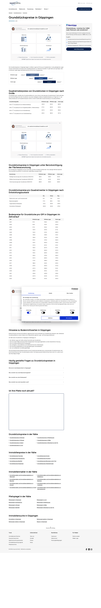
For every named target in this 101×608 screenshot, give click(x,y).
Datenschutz (54, 593)
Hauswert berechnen (14, 593)
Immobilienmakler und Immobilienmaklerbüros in (23, 542)
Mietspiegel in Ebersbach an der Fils (45, 562)
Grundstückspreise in (17, 492)
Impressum (53, 591)
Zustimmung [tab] (31, 293)
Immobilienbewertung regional (16, 597)
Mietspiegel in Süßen (42, 560)
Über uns (32, 591)
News (31, 597)
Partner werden (76, 591)
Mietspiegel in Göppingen (15, 555)
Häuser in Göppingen (42, 576)
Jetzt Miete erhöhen (79, 49)
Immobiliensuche (13, 9)
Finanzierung (30, 9)
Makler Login (75, 593)
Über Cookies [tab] (70, 293)
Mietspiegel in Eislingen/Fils (15, 557)
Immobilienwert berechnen (84, 9)
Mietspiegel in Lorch (42, 555)
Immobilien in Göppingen (15, 574)
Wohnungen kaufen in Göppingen (45, 574)
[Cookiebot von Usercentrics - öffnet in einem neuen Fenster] (72, 289)
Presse (31, 595)
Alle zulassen (69, 318)
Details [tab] (50, 293)
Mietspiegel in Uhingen (14, 560)
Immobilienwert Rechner (14, 591)
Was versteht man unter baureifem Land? (19, 437)
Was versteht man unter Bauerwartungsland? (20, 427)
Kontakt (32, 593)
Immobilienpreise (16, 511)
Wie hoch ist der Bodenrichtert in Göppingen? (20, 423)
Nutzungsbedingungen (56, 595)
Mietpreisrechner (13, 599)
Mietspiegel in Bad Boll (14, 562)
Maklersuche (22, 9)
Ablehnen (50, 318)
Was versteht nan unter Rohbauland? (18, 432)
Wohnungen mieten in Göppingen (17, 576)
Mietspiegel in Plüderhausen (43, 557)
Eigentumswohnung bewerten (16, 595)
